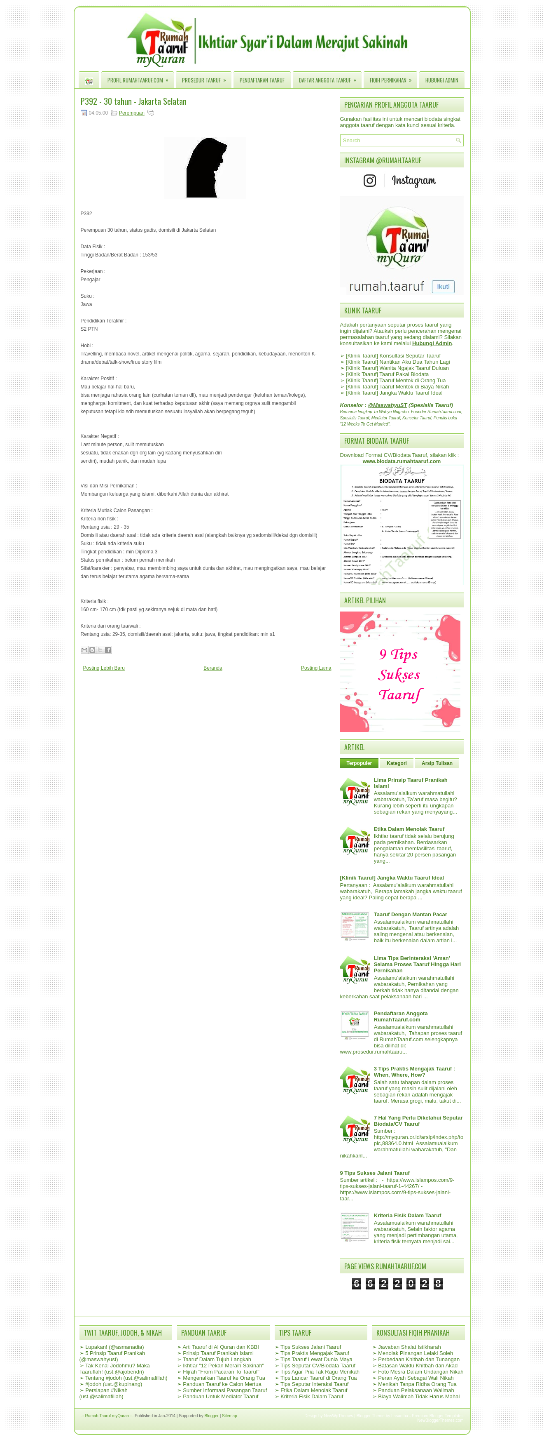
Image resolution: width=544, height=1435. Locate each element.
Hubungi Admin (441, 80)
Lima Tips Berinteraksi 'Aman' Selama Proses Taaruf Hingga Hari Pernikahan (417, 964)
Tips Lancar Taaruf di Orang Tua (318, 1378)
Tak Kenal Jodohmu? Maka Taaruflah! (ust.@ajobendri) (114, 1368)
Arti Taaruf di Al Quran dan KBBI (220, 1347)
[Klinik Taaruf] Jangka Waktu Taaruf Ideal (394, 393)
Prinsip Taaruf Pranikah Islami (218, 1353)
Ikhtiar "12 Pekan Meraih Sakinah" (223, 1365)
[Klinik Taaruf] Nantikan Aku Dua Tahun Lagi (398, 362)
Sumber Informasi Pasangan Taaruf (225, 1390)
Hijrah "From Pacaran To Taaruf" (221, 1372)
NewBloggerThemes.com (440, 1420)
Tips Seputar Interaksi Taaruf (314, 1384)
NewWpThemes (338, 1416)
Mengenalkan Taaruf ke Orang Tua (224, 1378)
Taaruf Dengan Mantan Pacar (410, 914)
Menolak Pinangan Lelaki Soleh (415, 1353)
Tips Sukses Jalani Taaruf (310, 1347)
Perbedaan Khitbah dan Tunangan (419, 1359)
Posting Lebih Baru (104, 668)
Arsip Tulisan (437, 763)
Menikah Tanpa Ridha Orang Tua (417, 1384)
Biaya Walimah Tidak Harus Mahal (419, 1396)
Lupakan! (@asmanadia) (114, 1347)
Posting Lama (316, 668)
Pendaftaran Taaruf (262, 80)
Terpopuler (359, 763)
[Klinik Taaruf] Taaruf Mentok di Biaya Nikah (397, 386)
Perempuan (132, 113)
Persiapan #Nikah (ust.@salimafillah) (103, 1393)
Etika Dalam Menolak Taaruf (409, 829)
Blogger (211, 1416)
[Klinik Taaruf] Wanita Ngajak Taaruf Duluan (397, 368)
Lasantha (399, 1416)
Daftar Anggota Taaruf (330, 78)
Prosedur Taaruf (206, 78)
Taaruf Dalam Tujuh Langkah (217, 1359)
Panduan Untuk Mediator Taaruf (220, 1396)
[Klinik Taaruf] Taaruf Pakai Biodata (387, 374)
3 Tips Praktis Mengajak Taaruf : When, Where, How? (414, 1072)
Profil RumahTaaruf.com (140, 78)
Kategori (397, 763)
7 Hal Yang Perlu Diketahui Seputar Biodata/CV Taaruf (418, 1121)
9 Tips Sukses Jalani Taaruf (375, 1173)
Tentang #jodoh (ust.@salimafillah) (126, 1378)
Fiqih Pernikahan (393, 78)
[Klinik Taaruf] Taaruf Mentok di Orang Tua (396, 380)
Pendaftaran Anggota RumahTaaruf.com (401, 1016)
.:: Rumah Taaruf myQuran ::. (107, 1416)
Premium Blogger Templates (437, 1416)
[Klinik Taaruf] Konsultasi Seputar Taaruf (393, 356)
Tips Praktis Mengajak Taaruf (314, 1353)
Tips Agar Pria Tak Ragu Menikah (320, 1372)
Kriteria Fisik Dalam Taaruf (407, 1215)
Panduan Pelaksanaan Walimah (416, 1390)
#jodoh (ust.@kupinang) (113, 1384)
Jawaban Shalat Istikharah (409, 1347)
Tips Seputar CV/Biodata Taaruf (317, 1365)
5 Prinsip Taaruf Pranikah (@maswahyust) (112, 1356)
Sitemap (229, 1416)
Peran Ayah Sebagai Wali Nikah (416, 1378)
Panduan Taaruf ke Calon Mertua (222, 1384)
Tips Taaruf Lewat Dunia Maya (316, 1359)
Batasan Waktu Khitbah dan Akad (418, 1365)
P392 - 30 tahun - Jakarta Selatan (134, 101)
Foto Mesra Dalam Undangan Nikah (420, 1372)
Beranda (212, 668)
